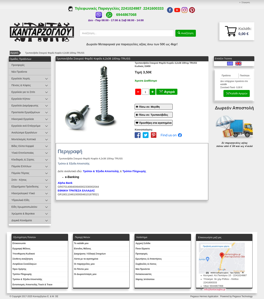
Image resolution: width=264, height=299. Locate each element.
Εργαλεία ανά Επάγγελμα (26, 125)
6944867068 (126, 15)
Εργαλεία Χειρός (21, 78)
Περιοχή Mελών (82, 237)
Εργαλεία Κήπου (21, 98)
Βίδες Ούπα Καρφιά (23, 146)
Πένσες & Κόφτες (21, 85)
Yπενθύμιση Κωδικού (24, 253)
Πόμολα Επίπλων (21, 166)
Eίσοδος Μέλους (82, 248)
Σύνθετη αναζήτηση (23, 259)
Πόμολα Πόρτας (20, 173)
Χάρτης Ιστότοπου (145, 279)
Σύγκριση (246, 2)
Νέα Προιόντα (143, 269)
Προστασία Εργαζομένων (26, 112)
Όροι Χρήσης (19, 269)
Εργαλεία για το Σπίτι (23, 92)
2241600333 (153, 8)
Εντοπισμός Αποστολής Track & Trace (32, 284)
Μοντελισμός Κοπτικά (24, 139)
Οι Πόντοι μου (81, 269)
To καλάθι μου (81, 243)
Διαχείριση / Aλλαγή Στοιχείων (90, 253)
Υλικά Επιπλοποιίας (23, 152)
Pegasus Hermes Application (204, 296)
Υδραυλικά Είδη (20, 200)
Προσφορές (18, 65)
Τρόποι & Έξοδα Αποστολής (27, 279)
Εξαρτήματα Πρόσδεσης (25, 186)
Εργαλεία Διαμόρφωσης (25, 105)
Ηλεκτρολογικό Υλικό (23, 193)
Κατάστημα (141, 237)
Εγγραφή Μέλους (22, 248)
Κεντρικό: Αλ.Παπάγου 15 (217, 275)
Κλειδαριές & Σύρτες (23, 159)
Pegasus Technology (242, 296)
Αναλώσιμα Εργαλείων (24, 132)
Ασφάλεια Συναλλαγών (25, 264)
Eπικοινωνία (19, 243)
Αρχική (14, 52)
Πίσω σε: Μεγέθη (149, 106)
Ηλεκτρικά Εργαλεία (23, 119)
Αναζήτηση (186, 33)
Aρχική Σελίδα (143, 243)
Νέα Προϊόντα (19, 71)
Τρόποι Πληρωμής (134, 171)
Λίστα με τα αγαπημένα (86, 259)
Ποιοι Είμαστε (143, 248)
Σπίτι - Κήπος (19, 179)
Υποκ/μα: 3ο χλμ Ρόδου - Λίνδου (220, 279)
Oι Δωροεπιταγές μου (85, 274)
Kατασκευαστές (144, 274)
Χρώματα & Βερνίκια (23, 213)
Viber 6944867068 (213, 286)
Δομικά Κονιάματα (22, 220)
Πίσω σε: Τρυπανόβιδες (153, 114)
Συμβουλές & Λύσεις (146, 264)
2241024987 (131, 8)
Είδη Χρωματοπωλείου (24, 206)
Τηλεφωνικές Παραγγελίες (94, 8)
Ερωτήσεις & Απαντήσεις (149, 259)
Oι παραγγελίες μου (84, 264)
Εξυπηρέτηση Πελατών (25, 237)
